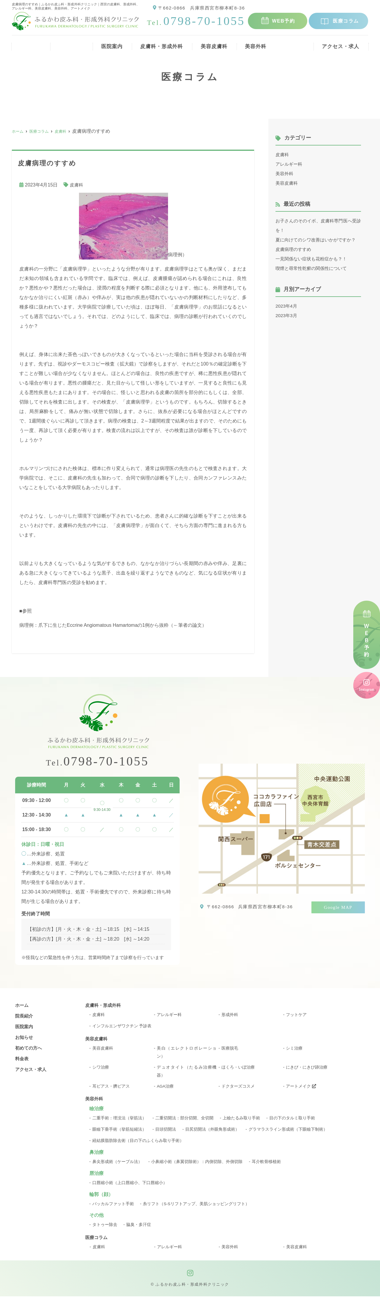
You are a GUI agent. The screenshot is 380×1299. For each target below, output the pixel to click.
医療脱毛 (229, 1049)
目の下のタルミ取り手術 (292, 1120)
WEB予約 (283, 20)
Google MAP (338, 907)
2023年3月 (287, 315)
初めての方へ (29, 1049)
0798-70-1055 (97, 762)
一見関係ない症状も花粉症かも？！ (314, 258)
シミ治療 (294, 1049)
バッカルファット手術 (113, 1206)
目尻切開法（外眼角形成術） (212, 1132)
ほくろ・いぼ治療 (238, 1069)
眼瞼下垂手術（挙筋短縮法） (119, 1132)
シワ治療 (100, 1069)
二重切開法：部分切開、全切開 (184, 1120)
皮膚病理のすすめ (295, 249)
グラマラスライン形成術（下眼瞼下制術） (287, 1132)
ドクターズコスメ (238, 1088)
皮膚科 (77, 184)
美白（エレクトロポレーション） (187, 1053)
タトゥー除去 (104, 1227)
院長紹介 (66, 44)
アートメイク (301, 1088)
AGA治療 (165, 1088)
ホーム (29, 44)
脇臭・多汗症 (138, 1227)
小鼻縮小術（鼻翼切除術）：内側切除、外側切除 (197, 1164)
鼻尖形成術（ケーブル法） (117, 1164)
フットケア (296, 1015)
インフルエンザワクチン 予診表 (122, 1027)
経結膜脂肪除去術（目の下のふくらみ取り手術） (138, 1143)
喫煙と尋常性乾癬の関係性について (314, 268)
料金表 (294, 44)
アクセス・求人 (340, 44)
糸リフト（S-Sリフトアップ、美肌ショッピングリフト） (196, 1206)
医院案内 (107, 44)
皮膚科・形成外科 (158, 44)
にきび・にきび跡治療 (306, 1069)
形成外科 (229, 1015)
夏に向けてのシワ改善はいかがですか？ (318, 239)
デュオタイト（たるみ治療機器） (187, 1073)
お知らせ (24, 1038)
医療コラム (346, 20)
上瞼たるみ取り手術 (241, 1120)
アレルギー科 (290, 164)
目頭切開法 (165, 1132)
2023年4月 (287, 305)
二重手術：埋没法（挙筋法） (119, 1120)
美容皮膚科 (213, 44)
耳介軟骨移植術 (266, 1164)
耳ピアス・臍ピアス (111, 1088)
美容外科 (256, 44)
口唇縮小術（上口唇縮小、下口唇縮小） (129, 1185)
